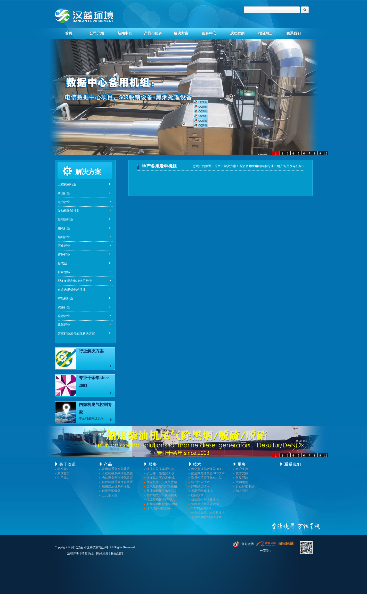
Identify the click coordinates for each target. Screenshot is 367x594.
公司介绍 (96, 33)
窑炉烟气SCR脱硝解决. (162, 495)
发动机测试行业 (68, 211)
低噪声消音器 (111, 491)
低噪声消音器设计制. (205, 504)
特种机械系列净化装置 (117, 482)
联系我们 (293, 33)
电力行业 (64, 202)
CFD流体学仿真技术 (205, 499)
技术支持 (242, 473)
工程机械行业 (67, 184)
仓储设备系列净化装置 (117, 477)
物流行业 (64, 228)
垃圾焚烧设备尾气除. (160, 499)
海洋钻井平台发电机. (160, 477)
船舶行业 (64, 237)
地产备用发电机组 (289, 166)
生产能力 (63, 477)
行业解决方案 (91, 351)
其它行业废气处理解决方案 (76, 333)
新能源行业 (65, 219)
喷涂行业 (64, 316)
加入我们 (242, 491)
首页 (68, 33)
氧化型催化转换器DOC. (207, 469)
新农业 (62, 263)
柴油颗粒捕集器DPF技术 (208, 473)
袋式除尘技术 (200, 482)
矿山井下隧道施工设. (160, 473)
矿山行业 (64, 193)
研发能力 (63, 469)
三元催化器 (109, 495)
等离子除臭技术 (202, 491)
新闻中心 (125, 33)
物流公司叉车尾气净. (160, 469)
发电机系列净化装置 (116, 469)
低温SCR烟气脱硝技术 (206, 517)
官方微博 (247, 544)
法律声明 (73, 553)
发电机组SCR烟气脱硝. (162, 482)
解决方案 (181, 33)
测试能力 (63, 473)
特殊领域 (64, 272)
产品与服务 (153, 33)
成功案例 (237, 33)
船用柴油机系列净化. (116, 486)
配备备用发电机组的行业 (75, 281)
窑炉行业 (64, 254)
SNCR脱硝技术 (201, 508)
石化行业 (64, 246)
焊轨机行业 (65, 298)
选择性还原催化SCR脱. (207, 477)
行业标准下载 (245, 486)
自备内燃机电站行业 (72, 289)
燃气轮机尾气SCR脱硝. (162, 486)
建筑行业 (64, 325)
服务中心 (209, 33)
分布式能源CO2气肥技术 (208, 513)
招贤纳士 (265, 33)
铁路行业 (64, 307)
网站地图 (102, 553)
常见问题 (242, 477)
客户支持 (242, 469)
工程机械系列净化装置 (117, 473)
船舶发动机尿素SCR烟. (162, 504)
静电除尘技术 (200, 486)
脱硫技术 (197, 495)
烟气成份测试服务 (158, 508)
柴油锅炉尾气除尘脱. (160, 491)
